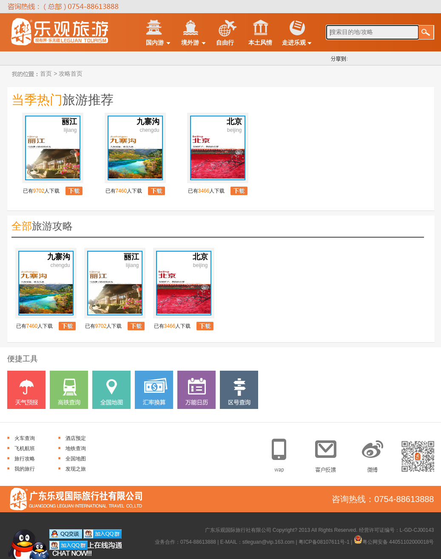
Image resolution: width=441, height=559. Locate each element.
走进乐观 (294, 42)
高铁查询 (69, 390)
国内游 (155, 42)
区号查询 (239, 390)
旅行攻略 (24, 459)
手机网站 (284, 453)
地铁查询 (75, 448)
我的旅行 (24, 469)
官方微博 (373, 453)
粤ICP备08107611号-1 (324, 542)
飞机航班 (24, 448)
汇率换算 (154, 390)
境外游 (190, 42)
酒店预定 (75, 438)
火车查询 (24, 438)
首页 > (48, 73)
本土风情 (260, 42)
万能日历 (196, 390)
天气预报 (26, 390)
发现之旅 (75, 469)
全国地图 (111, 390)
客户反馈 (329, 453)
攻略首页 (70, 73)
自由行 (225, 42)
